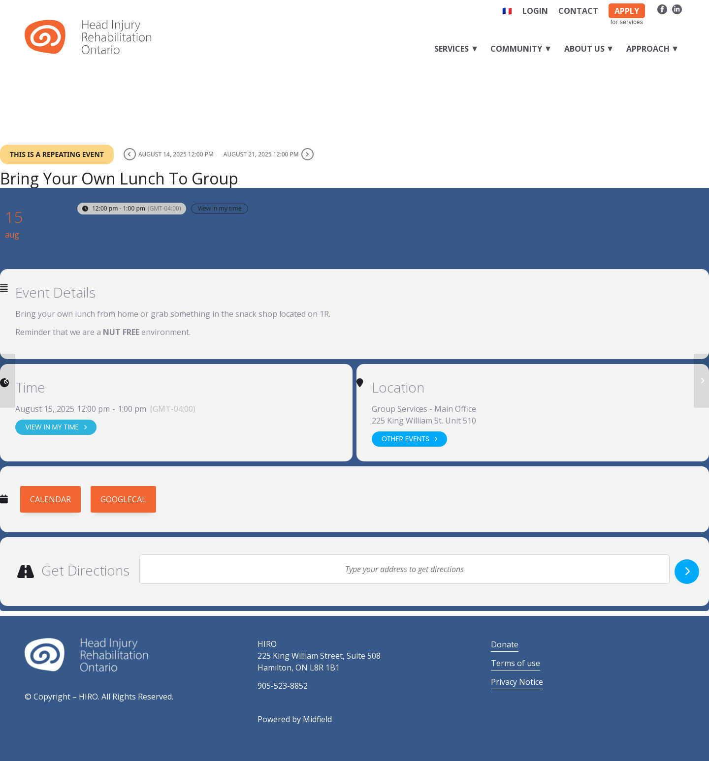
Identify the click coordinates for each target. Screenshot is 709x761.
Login (535, 10)
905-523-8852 (283, 685)
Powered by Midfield (295, 719)
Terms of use (515, 663)
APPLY (626, 10)
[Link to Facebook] (662, 8)
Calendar (50, 499)
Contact (578, 10)
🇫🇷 (507, 10)
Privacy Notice (517, 681)
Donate (504, 644)
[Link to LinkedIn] (677, 8)
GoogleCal (123, 499)
